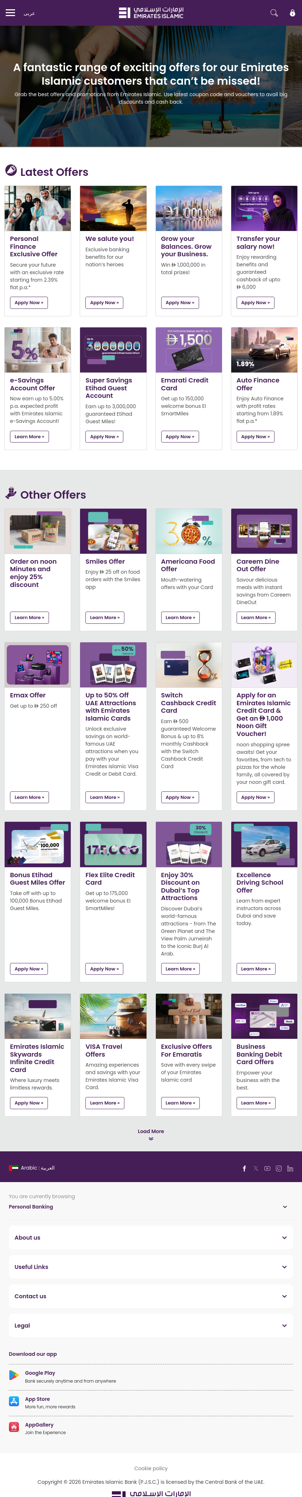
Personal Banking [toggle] (31, 1207)
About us (27, 1237)
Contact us (30, 1296)
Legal (22, 1325)
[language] (32, 1168)
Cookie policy (151, 1468)
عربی (29, 13)
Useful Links (32, 1266)
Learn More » (29, 436)
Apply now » (29, 302)
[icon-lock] (292, 13)
